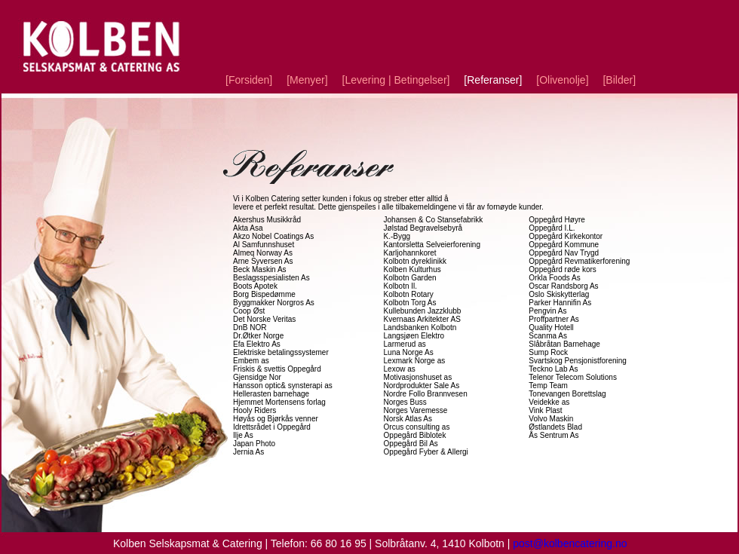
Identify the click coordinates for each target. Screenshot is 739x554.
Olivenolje (562, 80)
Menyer (307, 80)
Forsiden (248, 80)
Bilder (619, 80)
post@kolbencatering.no (570, 543)
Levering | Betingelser (396, 80)
